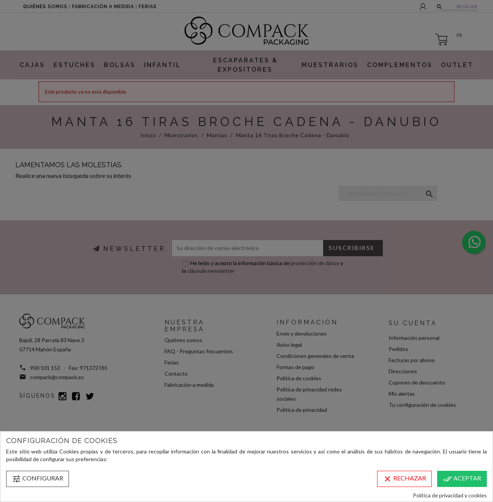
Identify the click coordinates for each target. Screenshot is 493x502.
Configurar (37, 479)
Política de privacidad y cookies (450, 495)
